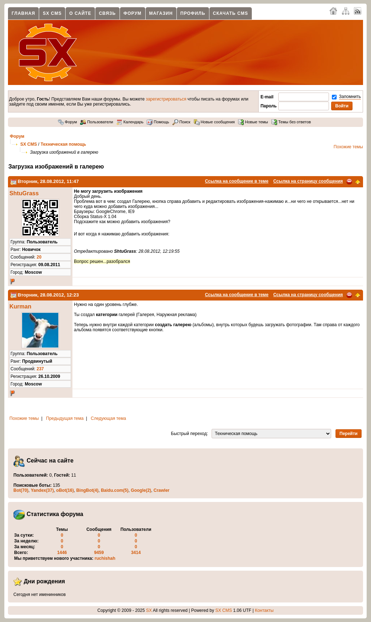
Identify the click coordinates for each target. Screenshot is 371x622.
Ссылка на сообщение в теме (236, 181)
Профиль (192, 13)
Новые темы (253, 122)
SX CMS (52, 13)
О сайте (80, 13)
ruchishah (105, 558)
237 (40, 368)
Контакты (264, 610)
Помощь (158, 122)
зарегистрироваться (166, 99)
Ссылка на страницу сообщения (308, 181)
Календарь (129, 122)
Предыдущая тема (65, 418)
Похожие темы (348, 146)
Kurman (20, 306)
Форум (133, 13)
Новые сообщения (214, 122)
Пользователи (96, 122)
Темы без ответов (291, 122)
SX (149, 610)
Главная (23, 13)
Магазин (161, 13)
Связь (107, 13)
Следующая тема (108, 418)
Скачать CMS (230, 13)
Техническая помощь (63, 144)
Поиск (181, 122)
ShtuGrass (24, 193)
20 (39, 257)
